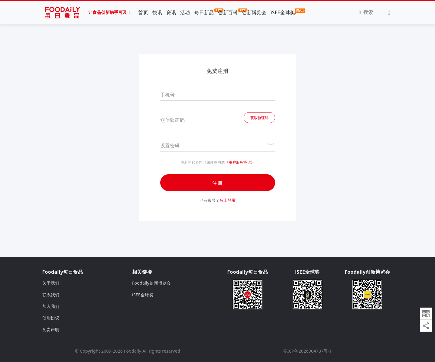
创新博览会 (254, 12)
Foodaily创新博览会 (151, 283)
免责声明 (51, 329)
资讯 (171, 12)
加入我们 (51, 306)
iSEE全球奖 (283, 12)
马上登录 (227, 200)
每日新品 (204, 12)
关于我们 (51, 283)
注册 (217, 183)
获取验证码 (259, 117)
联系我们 (51, 295)
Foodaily (132, 351)
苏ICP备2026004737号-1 (307, 351)
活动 (185, 12)
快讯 (157, 12)
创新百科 (228, 12)
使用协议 (51, 318)
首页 (143, 12)
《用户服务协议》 (240, 162)
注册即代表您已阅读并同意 (202, 162)
